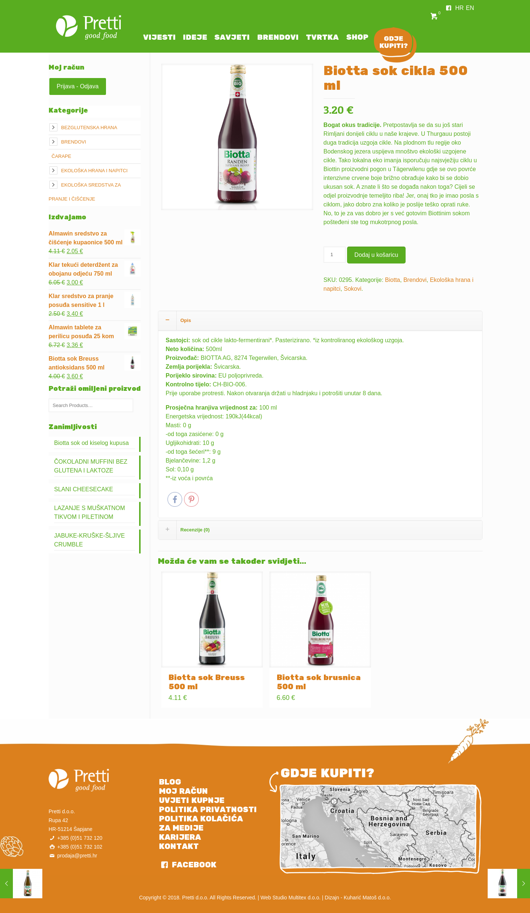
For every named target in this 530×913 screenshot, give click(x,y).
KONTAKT (179, 846)
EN (470, 8)
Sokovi (352, 289)
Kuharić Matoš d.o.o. (367, 897)
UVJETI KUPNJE (192, 800)
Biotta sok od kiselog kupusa (91, 443)
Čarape (61, 156)
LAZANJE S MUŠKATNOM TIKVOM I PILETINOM (89, 512)
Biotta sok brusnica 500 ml (319, 682)
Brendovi (415, 280)
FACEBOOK (193, 865)
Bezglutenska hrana (89, 127)
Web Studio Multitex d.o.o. (291, 897)
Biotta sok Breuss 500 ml (207, 682)
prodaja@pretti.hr (77, 856)
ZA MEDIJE (181, 828)
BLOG (170, 782)
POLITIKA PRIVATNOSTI (208, 809)
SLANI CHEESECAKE (83, 489)
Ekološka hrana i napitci (94, 170)
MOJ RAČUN (183, 791)
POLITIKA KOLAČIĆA (201, 819)
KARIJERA (180, 837)
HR (459, 8)
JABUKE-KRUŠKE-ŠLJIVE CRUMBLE (89, 540)
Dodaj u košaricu (376, 255)
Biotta (392, 280)
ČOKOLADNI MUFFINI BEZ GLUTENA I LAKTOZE (90, 466)
